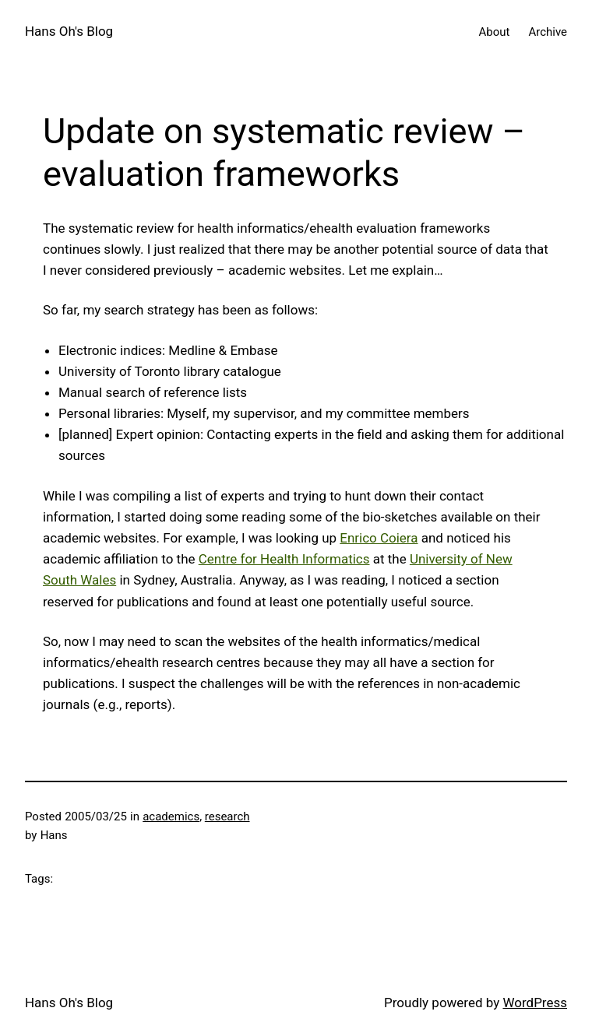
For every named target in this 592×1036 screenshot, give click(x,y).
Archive (547, 32)
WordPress (534, 1002)
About (494, 32)
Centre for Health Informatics (284, 559)
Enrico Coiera (379, 538)
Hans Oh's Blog (69, 31)
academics (171, 816)
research (227, 816)
